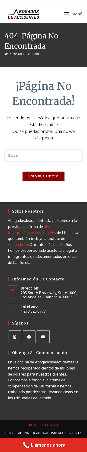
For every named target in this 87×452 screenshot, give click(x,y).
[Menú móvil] (73, 14)
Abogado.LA (18, 244)
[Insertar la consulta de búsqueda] (43, 155)
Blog (33, 425)
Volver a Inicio (44, 176)
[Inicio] (6, 54)
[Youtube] (43, 336)
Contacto (50, 425)
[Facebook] (29, 336)
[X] (15, 336)
